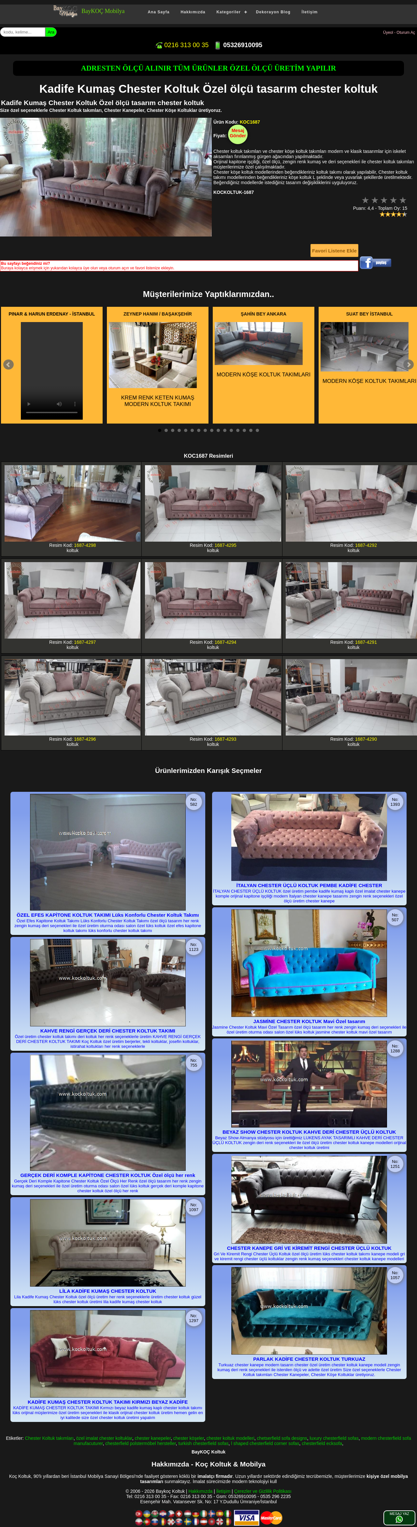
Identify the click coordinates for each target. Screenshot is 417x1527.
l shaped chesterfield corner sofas (265, 1443)
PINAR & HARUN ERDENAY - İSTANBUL (52, 314)
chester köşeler (188, 1438)
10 (218, 430)
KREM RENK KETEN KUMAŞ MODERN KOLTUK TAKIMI (153, 364)
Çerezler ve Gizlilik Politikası (263, 1491)
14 (244, 430)
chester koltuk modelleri (230, 1438)
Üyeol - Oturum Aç (399, 32)
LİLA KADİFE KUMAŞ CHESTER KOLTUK (107, 1291)
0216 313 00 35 (182, 44)
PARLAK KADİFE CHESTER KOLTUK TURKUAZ (309, 1359)
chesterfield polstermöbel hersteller (140, 1443)
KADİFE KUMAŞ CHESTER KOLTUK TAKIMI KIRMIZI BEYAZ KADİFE (108, 1402)
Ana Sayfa (158, 12)
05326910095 (238, 44)
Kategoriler (228, 12)
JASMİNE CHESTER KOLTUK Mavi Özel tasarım (309, 1021)
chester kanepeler (153, 1438)
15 (250, 430)
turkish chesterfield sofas (203, 1443)
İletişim (310, 12)
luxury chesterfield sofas (333, 1438)
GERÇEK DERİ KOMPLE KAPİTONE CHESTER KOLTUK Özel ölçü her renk (107, 1175)
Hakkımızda (192, 12)
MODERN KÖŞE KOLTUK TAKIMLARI (262, 349)
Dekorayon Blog (273, 12)
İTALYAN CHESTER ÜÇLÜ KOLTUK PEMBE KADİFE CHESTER (309, 885)
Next (408, 364)
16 (257, 430)
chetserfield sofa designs (282, 1438)
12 (231, 430)
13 (237, 430)
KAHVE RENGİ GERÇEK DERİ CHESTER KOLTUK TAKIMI (107, 1031)
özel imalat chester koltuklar (104, 1438)
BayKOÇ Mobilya (103, 11)
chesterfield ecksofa (322, 1443)
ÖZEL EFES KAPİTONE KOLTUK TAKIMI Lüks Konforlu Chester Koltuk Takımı (108, 915)
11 (224, 430)
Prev (8, 364)
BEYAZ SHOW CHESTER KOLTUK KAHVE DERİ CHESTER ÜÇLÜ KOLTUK (309, 1132)
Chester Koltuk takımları (49, 1438)
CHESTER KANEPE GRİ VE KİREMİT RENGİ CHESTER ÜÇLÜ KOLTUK (309, 1248)
